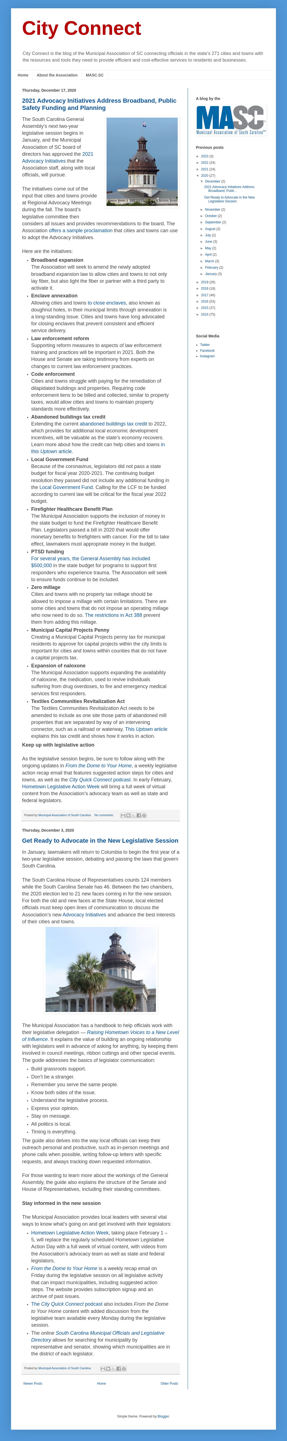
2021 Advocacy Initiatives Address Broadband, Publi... (229, 189)
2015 (205, 308)
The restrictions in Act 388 (113, 615)
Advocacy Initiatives (84, 915)
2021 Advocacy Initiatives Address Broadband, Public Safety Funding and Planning (99, 104)
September (213, 222)
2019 (205, 282)
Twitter (205, 345)
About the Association (57, 75)
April (208, 255)
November (213, 209)
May (208, 248)
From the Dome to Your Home (98, 765)
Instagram (207, 356)
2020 (205, 176)
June (209, 242)
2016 (205, 301)
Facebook (207, 351)
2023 (205, 156)
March (210, 261)
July (208, 235)
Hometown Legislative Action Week (61, 786)
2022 (205, 163)
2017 (205, 295)
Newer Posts (32, 1384)
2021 (205, 169)
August (210, 229)
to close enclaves (107, 303)
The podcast (66, 1304)
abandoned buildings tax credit (113, 424)
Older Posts (169, 1384)
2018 (205, 288)
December (213, 181)
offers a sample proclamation (81, 230)
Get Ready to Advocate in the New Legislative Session (100, 840)
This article (146, 729)
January (211, 274)
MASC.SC (95, 75)
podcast (100, 779)
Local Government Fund (66, 487)
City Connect (81, 28)
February (212, 267)
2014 (205, 314)
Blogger (163, 1416)
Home (23, 75)
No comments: (104, 815)
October (211, 216)
